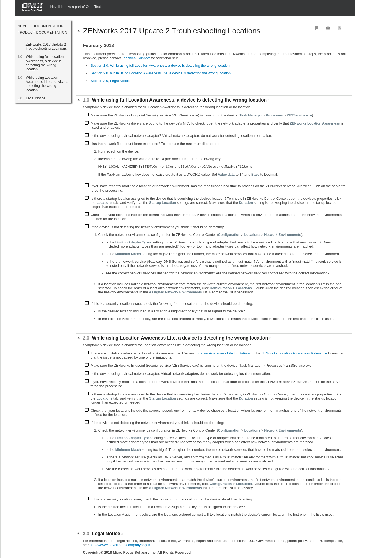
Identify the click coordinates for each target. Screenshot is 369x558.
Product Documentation (42, 32)
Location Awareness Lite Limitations (222, 353)
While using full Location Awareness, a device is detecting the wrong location (44, 63)
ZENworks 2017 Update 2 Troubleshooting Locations (46, 46)
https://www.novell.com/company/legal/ (120, 545)
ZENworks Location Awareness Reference (294, 353)
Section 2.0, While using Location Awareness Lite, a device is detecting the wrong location (160, 73)
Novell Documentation (40, 26)
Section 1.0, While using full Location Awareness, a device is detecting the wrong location (160, 66)
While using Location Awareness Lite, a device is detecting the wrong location (46, 83)
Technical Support (136, 58)
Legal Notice (35, 98)
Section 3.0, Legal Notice (110, 81)
